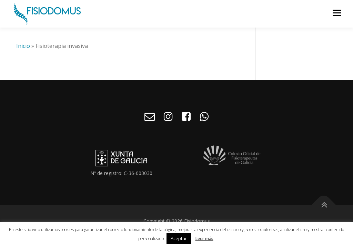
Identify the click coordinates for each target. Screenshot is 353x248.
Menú (337, 13)
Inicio (23, 46)
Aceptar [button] (179, 238)
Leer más (204, 238)
